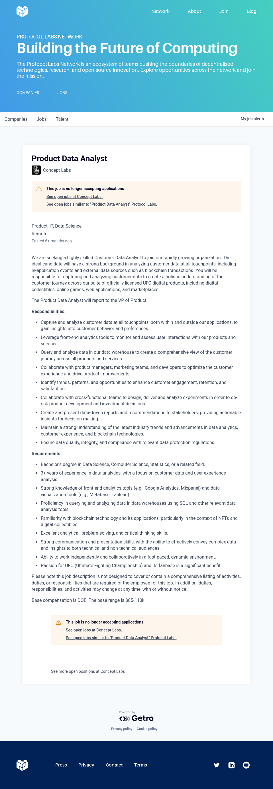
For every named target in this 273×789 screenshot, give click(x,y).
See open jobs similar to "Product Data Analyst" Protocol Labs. (101, 204)
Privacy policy (121, 729)
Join (224, 11)
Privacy (86, 765)
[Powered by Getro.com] (136, 716)
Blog (251, 11)
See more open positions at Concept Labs (88, 671)
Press (61, 765)
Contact (114, 765)
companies (16, 119)
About (194, 11)
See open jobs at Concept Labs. (74, 196)
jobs (42, 119)
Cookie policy (147, 729)
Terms (140, 765)
